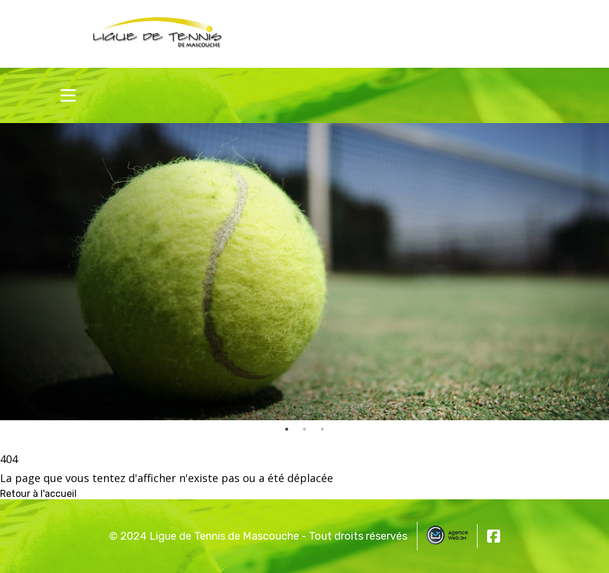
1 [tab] (287, 429)
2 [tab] (304, 429)
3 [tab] (322, 429)
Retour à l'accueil (38, 493)
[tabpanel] (304, 271)
